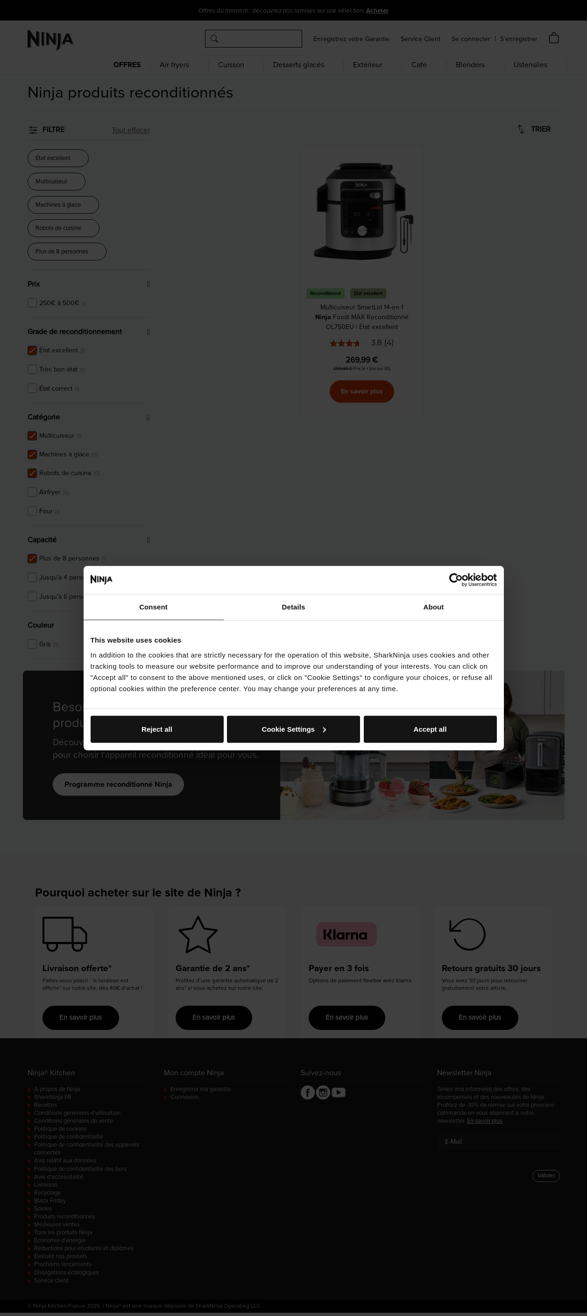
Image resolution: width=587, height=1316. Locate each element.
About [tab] (434, 607)
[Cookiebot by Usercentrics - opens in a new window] (456, 580)
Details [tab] (293, 607)
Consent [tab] (153, 607)
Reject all (156, 729)
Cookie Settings (294, 729)
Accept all (430, 729)
